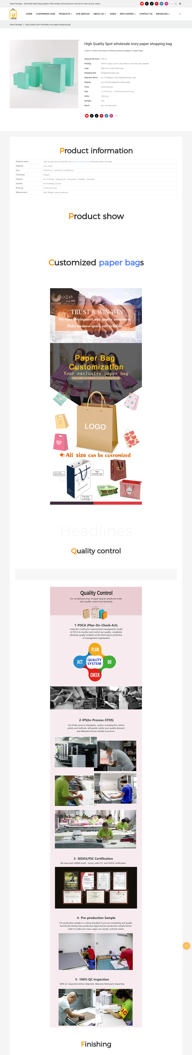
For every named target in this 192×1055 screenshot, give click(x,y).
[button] (169, 14)
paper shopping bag (80, 161)
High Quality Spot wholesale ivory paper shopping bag (48, 24)
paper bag (119, 263)
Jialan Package (16, 24)
